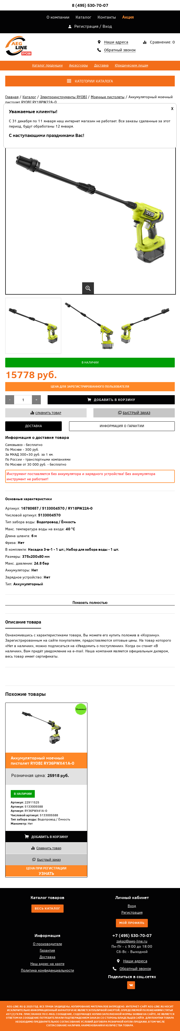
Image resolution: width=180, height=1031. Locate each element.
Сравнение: (162, 42)
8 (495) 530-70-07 (90, 5)
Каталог (83, 17)
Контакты (107, 17)
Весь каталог (47, 908)
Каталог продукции (47, 65)
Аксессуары (78, 65)
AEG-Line (18, 47)
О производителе (47, 944)
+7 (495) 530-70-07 (132, 935)
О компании (58, 17)
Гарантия (47, 950)
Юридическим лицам (131, 65)
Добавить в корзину (111, 400)
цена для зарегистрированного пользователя (90, 386)
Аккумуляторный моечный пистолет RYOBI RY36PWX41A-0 (42, 760)
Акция (128, 17)
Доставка (101, 65)
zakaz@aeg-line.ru (131, 941)
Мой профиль (131, 923)
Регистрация (86, 26)
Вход (107, 26)
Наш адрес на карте (47, 964)
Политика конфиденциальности (47, 970)
